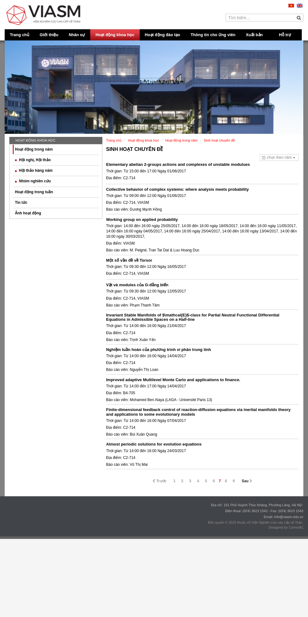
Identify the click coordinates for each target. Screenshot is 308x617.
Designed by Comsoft (285, 527)
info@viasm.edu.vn (288, 517)
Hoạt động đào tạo (162, 34)
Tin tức (21, 202)
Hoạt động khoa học (115, 34)
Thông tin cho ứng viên (213, 34)
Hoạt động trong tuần (34, 192)
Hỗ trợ (285, 34)
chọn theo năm (281, 157)
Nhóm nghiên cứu (33, 181)
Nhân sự (77, 34)
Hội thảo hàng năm (34, 170)
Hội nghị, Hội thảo (33, 160)
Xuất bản (254, 34)
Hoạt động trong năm (34, 149)
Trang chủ (19, 34)
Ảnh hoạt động (28, 213)
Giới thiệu (49, 34)
